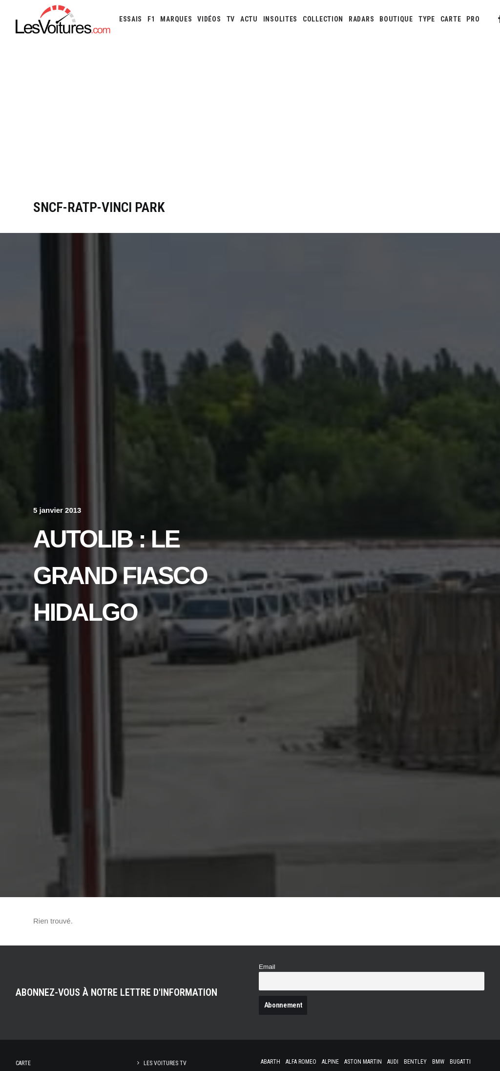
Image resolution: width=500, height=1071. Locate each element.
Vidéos (209, 19)
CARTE (450, 19)
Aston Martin (363, 1061)
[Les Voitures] (63, 19)
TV (231, 19)
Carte (23, 1063)
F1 (151, 19)
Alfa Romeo (301, 1061)
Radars (361, 19)
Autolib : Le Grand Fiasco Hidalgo (120, 575)
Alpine (330, 1061)
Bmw (438, 1061)
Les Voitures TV (165, 1063)
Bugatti (460, 1061)
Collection (323, 19)
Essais (130, 19)
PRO (472, 19)
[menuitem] (130, 19)
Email (267, 966)
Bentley (415, 1061)
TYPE (426, 19)
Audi (392, 1061)
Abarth (270, 1061)
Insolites (280, 19)
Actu (249, 19)
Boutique (396, 19)
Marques (176, 19)
